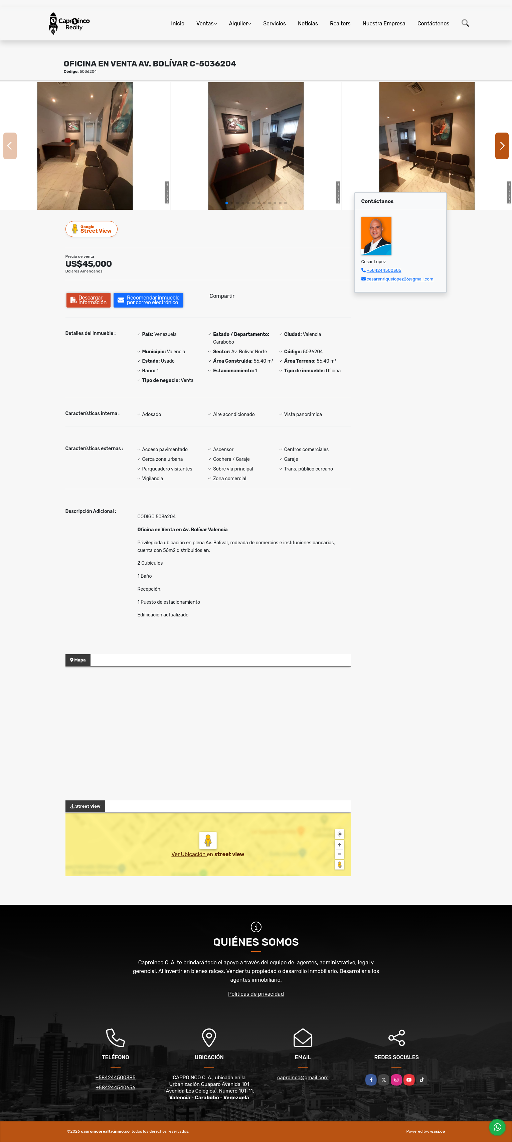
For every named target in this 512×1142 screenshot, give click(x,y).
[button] (226, 203)
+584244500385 (384, 270)
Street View (92, 229)
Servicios (274, 23)
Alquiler (238, 23)
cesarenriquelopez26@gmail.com (400, 278)
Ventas (204, 23)
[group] (85, 146)
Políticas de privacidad (256, 994)
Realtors (340, 23)
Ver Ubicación (189, 854)
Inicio (177, 23)
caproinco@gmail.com (302, 1078)
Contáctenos (433, 23)
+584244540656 (115, 1088)
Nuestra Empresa (384, 23)
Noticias (308, 23)
